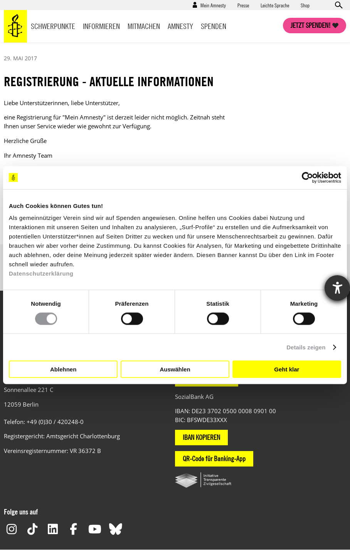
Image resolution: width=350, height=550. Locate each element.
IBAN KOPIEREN (201, 437)
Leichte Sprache (275, 5)
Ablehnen (63, 369)
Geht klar (286, 369)
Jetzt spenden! (311, 25)
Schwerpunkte (53, 26)
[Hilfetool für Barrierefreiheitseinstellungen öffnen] (337, 288)
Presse (243, 5)
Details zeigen (305, 347)
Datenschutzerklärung (41, 273)
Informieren (101, 26)
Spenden (213, 26)
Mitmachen (144, 26)
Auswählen (175, 369)
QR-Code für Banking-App (214, 459)
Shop (305, 5)
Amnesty (180, 26)
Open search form (338, 5)
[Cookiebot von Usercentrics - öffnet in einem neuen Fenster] (307, 177)
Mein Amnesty (213, 5)
